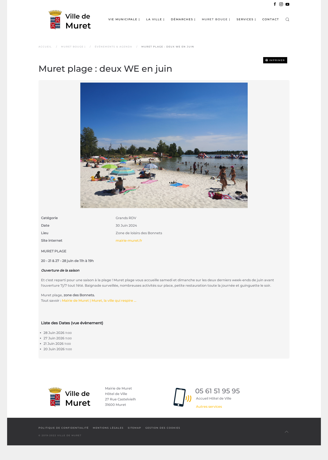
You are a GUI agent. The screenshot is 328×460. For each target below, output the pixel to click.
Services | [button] (246, 19)
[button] (287, 19)
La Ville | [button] (155, 19)
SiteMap (134, 427)
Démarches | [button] (183, 19)
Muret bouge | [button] (216, 19)
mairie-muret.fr (129, 241)
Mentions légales (108, 427)
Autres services (209, 407)
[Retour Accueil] (64, 19)
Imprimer (275, 60)
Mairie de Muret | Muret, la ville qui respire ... (99, 301)
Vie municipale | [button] (124, 19)
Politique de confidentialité (63, 427)
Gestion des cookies (162, 427)
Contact (270, 19)
